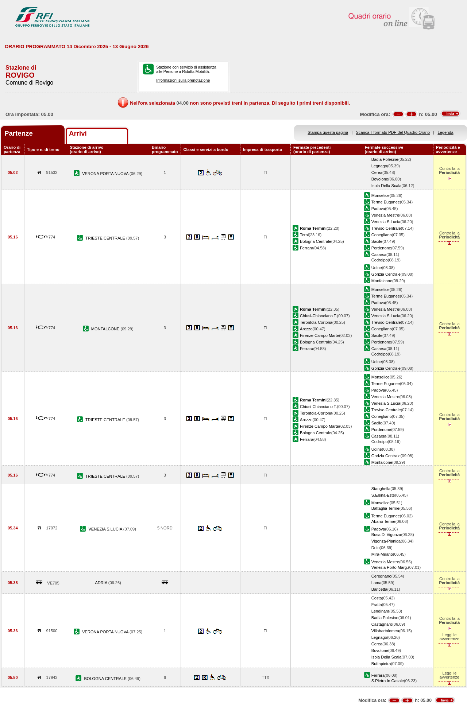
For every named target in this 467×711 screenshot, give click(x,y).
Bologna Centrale (315, 241)
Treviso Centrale (386, 228)
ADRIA (101, 582)
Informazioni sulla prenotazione (183, 80)
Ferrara (306, 248)
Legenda (446, 132)
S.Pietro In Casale (387, 681)
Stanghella (380, 488)
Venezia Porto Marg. (389, 567)
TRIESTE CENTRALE (105, 238)
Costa (376, 598)
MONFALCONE (106, 329)
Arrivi (78, 133)
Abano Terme (383, 521)
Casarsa (378, 254)
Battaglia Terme (385, 508)
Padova (378, 208)
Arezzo (306, 329)
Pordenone (381, 248)
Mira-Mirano (382, 554)
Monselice (380, 195)
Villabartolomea (385, 631)
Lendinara (380, 611)
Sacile (376, 241)
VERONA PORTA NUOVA (106, 173)
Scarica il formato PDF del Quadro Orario (393, 132)
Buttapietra (381, 663)
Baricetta (379, 589)
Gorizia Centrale (386, 274)
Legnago (379, 166)
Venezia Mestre (385, 215)
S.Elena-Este (383, 495)
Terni (304, 235)
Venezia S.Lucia (385, 221)
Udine (376, 267)
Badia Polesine (384, 159)
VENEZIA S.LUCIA (105, 529)
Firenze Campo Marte (319, 335)
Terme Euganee (385, 202)
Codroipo (379, 260)
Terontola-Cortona (316, 322)
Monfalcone (381, 281)
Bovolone (379, 179)
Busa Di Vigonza (386, 534)
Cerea (376, 172)
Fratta (376, 604)
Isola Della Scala (386, 185)
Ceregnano (381, 576)
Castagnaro (381, 624)
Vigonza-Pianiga (386, 541)
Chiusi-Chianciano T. (318, 316)
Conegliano (381, 235)
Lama (376, 582)
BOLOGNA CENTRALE (105, 678)
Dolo (375, 547)
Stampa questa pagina (328, 132)
